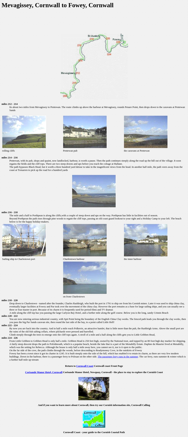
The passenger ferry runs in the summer (118, 356)
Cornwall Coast (84, 365)
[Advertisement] (94, 22)
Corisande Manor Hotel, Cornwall (43, 372)
